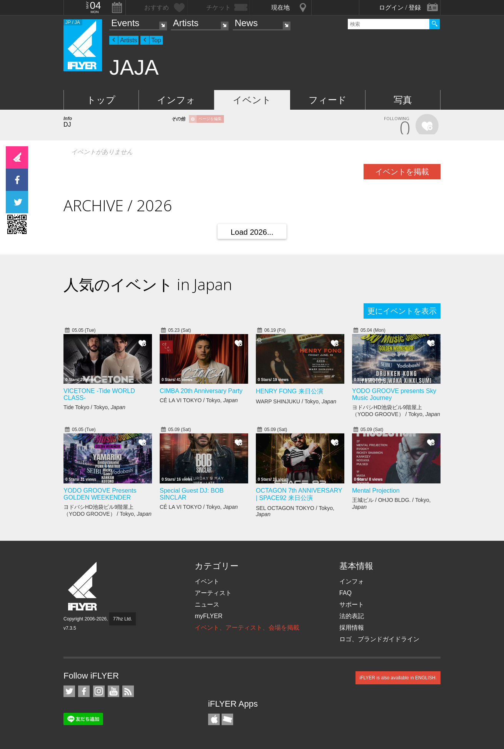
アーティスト (213, 593)
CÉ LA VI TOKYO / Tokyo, (199, 400)
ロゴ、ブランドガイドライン (379, 639)
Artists (186, 23)
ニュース (207, 604)
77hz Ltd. (122, 619)
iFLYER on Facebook (84, 691)
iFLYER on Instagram (99, 691)
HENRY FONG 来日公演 (289, 391)
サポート (351, 604)
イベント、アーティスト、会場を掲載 (247, 627)
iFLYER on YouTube (113, 691)
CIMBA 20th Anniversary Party (201, 391)
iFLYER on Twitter (69, 691)
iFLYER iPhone (214, 719)
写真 (403, 100)
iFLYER (83, 586)
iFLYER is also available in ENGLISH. (398, 677)
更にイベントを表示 (402, 311)
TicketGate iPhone (227, 719)
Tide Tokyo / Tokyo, (94, 407)
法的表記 (351, 616)
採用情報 (351, 627)
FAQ (345, 593)
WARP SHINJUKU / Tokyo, (296, 401)
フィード (328, 100)
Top (156, 40)
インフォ (176, 100)
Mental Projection (376, 490)
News (246, 23)
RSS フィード (128, 691)
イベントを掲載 (402, 171)
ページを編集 (210, 119)
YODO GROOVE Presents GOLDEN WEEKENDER (99, 494)
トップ (101, 100)
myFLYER (208, 616)
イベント (252, 100)
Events (125, 23)
